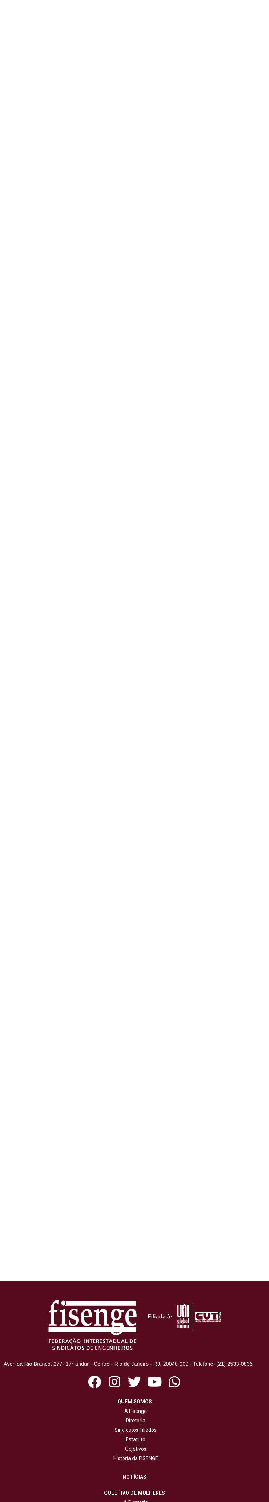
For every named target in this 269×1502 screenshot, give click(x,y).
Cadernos (136, 1455)
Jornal (135, 1418)
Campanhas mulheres (134, 1365)
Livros (135, 1446)
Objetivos (134, 1274)
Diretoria (134, 1246)
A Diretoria (134, 1327)
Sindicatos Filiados (134, 1255)
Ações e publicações (134, 1337)
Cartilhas (135, 1436)
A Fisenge (134, 1236)
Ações (134, 1393)
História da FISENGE (134, 1283)
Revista (135, 1427)
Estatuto (134, 1265)
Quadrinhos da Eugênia (134, 1356)
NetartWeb (148, 1496)
